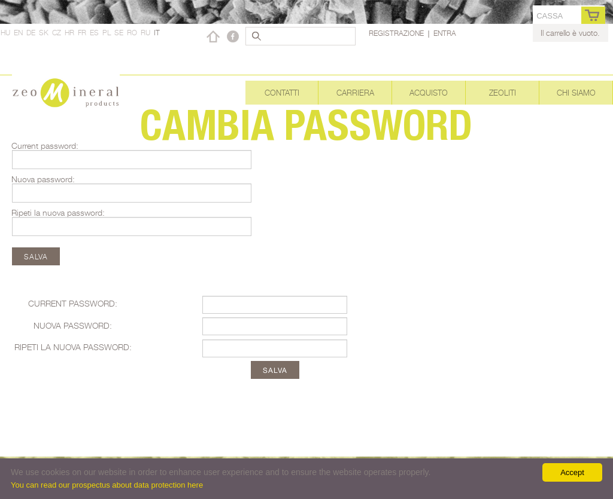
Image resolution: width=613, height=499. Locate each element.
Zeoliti (502, 92)
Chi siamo (576, 92)
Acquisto (428, 92)
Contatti (282, 92)
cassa (549, 15)
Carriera (355, 92)
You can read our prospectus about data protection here (107, 484)
